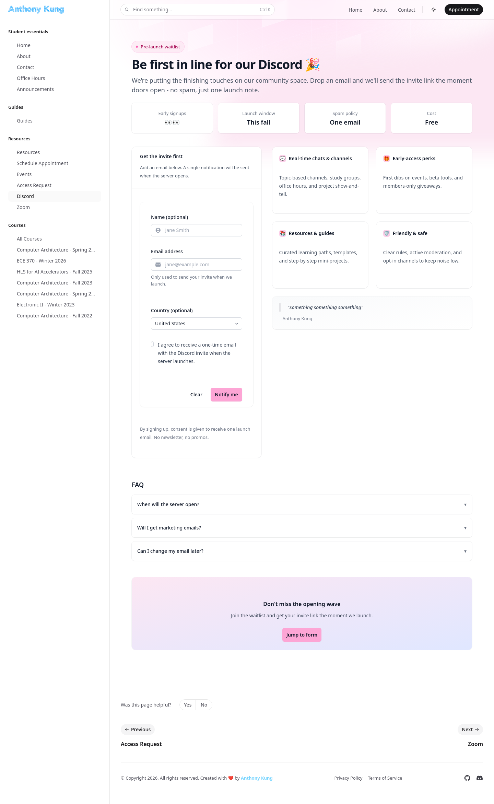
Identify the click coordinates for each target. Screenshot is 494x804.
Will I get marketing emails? (302, 528)
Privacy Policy (348, 778)
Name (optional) (169, 217)
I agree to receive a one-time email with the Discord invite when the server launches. (197, 352)
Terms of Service (385, 778)
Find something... (197, 9)
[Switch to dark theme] (434, 9)
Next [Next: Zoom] (471, 729)
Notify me (226, 394)
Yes (187, 704)
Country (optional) (172, 310)
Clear (196, 394)
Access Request (141, 744)
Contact (406, 10)
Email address (167, 251)
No (204, 704)
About (380, 10)
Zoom (475, 744)
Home (355, 10)
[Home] (36, 9)
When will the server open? (302, 504)
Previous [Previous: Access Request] (137, 729)
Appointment (464, 9)
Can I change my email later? (302, 551)
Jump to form (301, 634)
